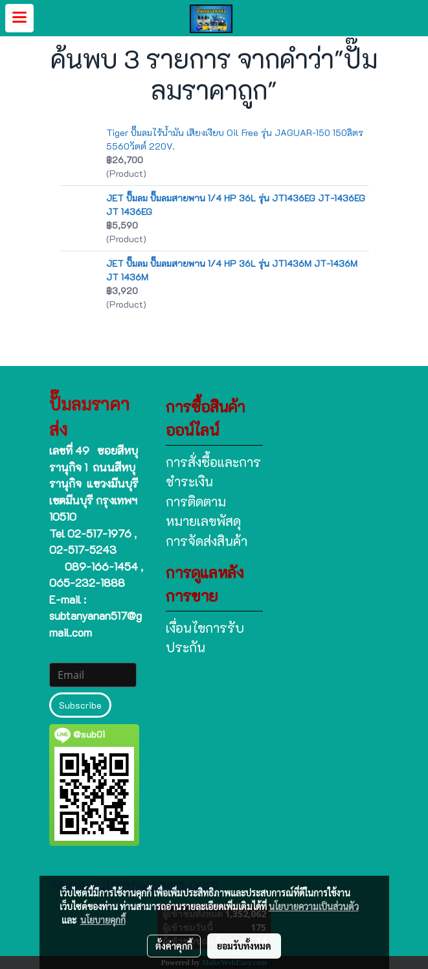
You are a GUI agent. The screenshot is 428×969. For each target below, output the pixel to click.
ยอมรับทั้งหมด (244, 946)
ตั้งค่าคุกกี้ (173, 946)
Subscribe (80, 705)
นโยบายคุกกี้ (103, 920)
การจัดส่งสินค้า (206, 540)
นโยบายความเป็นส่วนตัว (314, 906)
